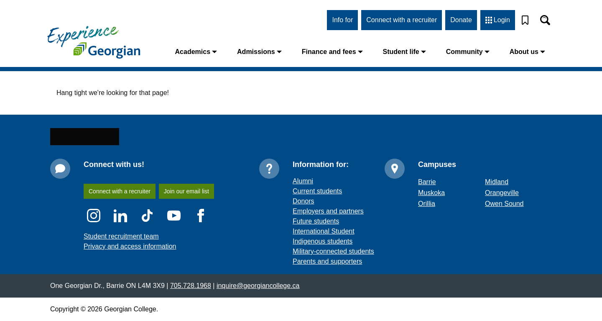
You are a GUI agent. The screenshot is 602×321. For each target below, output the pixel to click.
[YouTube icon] (174, 232)
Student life (410, 52)
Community (471, 52)
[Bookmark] (525, 20)
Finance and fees (341, 52)
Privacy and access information (128, 263)
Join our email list (189, 207)
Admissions (273, 52)
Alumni (303, 197)
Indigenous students (322, 258)
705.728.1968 (184, 302)
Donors (303, 217)
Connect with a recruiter (402, 20)
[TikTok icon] (147, 232)
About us (528, 52)
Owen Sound (503, 220)
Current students (317, 207)
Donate (461, 20)
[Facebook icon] (200, 232)
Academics (213, 52)
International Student (324, 248)
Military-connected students (334, 268)
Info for (343, 20)
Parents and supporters (326, 278)
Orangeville (501, 209)
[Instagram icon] (93, 232)
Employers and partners (327, 227)
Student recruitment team (121, 253)
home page (150, 119)
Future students (316, 237)
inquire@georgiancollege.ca (248, 302)
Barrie (427, 198)
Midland (497, 198)
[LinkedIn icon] (120, 232)
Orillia (427, 220)
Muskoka (431, 209)
